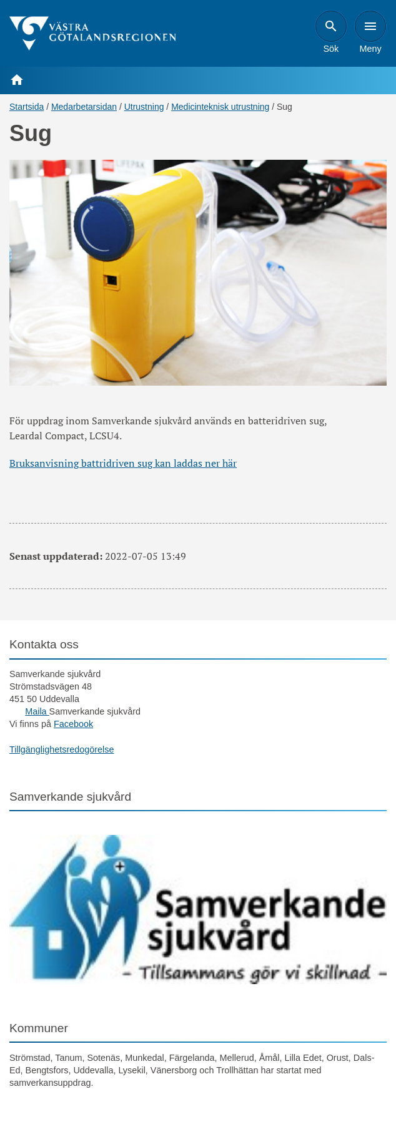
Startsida (26, 107)
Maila (37, 711)
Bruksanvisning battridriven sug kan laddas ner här (123, 463)
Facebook (73, 724)
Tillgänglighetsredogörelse (61, 749)
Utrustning (144, 107)
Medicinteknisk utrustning (220, 107)
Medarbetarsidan (84, 107)
